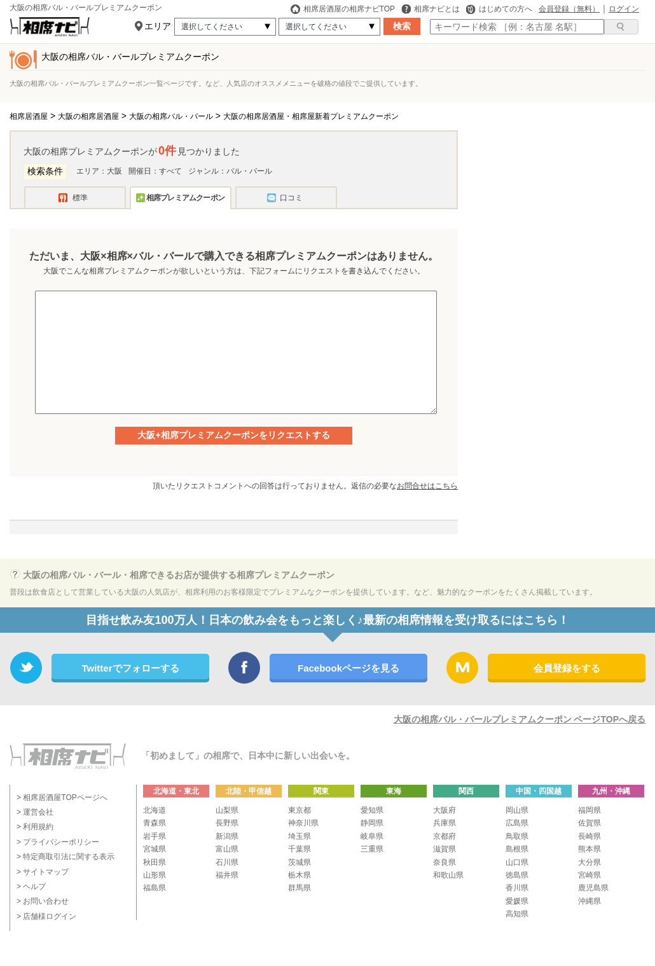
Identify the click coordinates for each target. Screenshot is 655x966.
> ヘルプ (31, 886)
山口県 (517, 862)
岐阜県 (372, 836)
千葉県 (299, 849)
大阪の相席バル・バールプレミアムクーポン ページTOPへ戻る (519, 719)
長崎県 (589, 836)
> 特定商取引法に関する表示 (65, 856)
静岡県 (372, 822)
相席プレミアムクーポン (185, 197)
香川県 (517, 887)
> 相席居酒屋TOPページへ (62, 797)
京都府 (444, 836)
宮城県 (154, 849)
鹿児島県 (593, 887)
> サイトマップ (43, 871)
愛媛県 (517, 901)
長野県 (227, 822)
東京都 (299, 810)
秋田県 (154, 862)
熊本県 (589, 849)
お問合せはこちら (427, 485)
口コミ (291, 197)
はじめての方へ (499, 8)
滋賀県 (444, 849)
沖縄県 (589, 901)
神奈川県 (303, 822)
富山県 (227, 849)
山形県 (154, 875)
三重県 (372, 849)
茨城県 (299, 862)
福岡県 (589, 810)
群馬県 (299, 887)
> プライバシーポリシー (58, 842)
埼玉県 (299, 836)
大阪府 (444, 810)
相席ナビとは (430, 8)
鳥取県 (517, 836)
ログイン (624, 8)
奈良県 (444, 862)
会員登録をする (567, 668)
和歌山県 (448, 875)
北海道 (154, 810)
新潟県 (227, 836)
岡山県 (517, 810)
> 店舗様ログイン (46, 916)
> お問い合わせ (43, 901)
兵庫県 (444, 822)
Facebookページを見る (348, 668)
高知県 (517, 913)
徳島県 (517, 875)
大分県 (589, 862)
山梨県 (227, 810)
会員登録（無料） (569, 8)
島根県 (517, 849)
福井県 (227, 875)
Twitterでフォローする (130, 668)
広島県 (517, 822)
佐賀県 (589, 822)
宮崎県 (589, 875)
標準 (80, 197)
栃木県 (299, 875)
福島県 (154, 887)
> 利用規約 (35, 826)
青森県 (154, 822)
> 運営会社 (35, 812)
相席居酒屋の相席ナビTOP (343, 8)
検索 (402, 26)
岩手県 (154, 836)
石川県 (227, 862)
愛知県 (372, 810)
